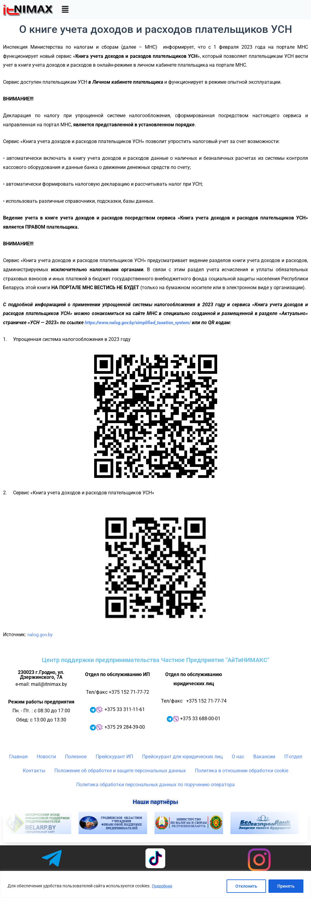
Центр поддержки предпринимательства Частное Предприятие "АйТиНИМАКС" (155, 660)
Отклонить (246, 886)
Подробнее (163, 886)
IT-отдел (293, 756)
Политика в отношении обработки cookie (241, 770)
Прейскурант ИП (114, 756)
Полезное (76, 756)
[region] (155, 884)
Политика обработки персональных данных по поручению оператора (155, 785)
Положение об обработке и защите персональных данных (120, 770)
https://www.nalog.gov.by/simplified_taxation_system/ (142, 322)
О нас (238, 756)
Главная (18, 756)
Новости (46, 756)
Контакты (34, 770)
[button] (65, 9)
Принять (286, 886)
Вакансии (264, 756)
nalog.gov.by (41, 634)
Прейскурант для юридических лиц (182, 756)
